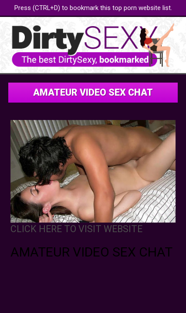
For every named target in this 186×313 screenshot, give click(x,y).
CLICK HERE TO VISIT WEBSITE (76, 228)
